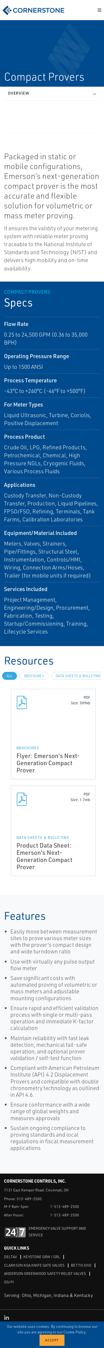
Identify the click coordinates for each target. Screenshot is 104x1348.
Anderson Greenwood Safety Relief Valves (45, 1273)
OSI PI (9, 1282)
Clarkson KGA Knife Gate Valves (34, 1265)
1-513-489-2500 (64, 1206)
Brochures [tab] (34, 676)
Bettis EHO (81, 1265)
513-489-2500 (29, 1198)
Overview (18, 93)
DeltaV (10, 1256)
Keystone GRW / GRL (41, 1256)
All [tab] (9, 676)
